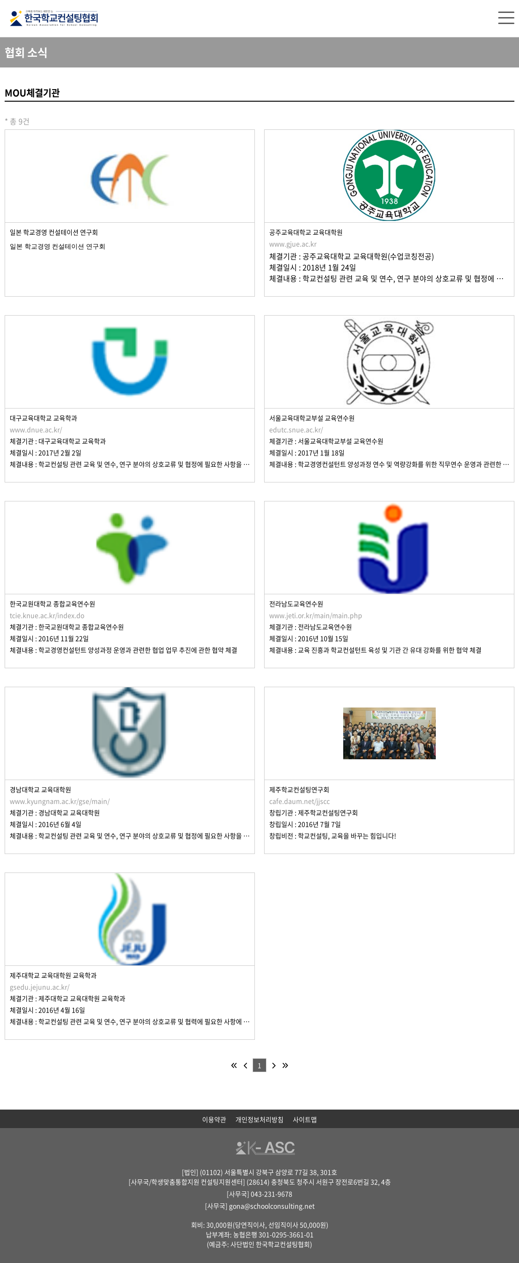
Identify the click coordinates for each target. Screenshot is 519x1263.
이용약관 (214, 1119)
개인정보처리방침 (259, 1119)
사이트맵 (305, 1119)
